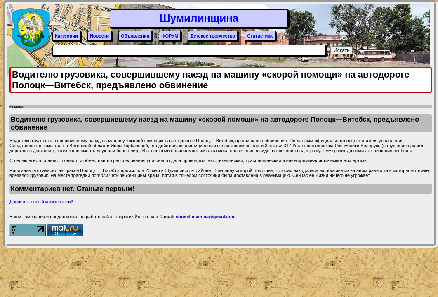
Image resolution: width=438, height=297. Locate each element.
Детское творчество (212, 35)
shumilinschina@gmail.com (205, 216)
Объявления (135, 35)
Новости (99, 35)
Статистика (260, 35)
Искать (341, 50)
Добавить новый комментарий (41, 201)
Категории (66, 35)
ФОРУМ (169, 35)
